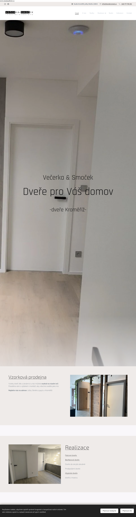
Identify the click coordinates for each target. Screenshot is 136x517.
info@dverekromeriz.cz (109, 4)
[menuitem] (73, 13)
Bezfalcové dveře (72, 460)
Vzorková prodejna (27, 377)
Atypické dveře (71, 473)
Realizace (77, 447)
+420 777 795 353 (126, 4)
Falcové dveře (71, 455)
